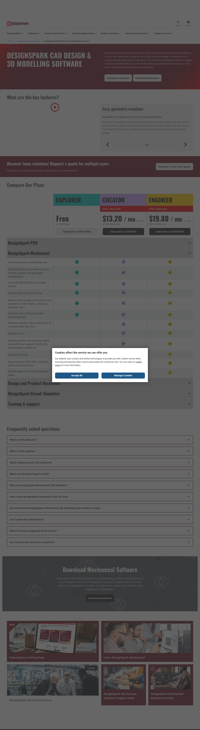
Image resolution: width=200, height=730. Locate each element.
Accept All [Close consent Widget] (76, 375)
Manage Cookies (123, 375)
